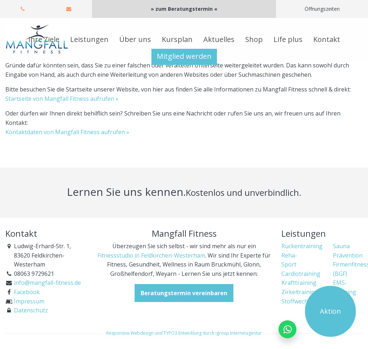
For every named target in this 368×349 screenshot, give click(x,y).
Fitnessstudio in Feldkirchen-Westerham (151, 255)
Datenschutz (31, 310)
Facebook (27, 292)
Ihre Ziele (43, 39)
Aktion (330, 311)
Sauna (341, 246)
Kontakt (326, 39)
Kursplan (177, 39)
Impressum (29, 301)
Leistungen (89, 39)
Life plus (287, 39)
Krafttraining (298, 283)
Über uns (135, 39)
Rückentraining (302, 246)
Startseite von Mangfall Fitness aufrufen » (61, 99)
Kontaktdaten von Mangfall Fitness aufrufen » (67, 132)
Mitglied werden (184, 56)
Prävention (348, 255)
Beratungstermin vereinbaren (184, 293)
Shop (254, 39)
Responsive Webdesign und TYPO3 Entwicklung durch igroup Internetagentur (184, 333)
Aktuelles (218, 39)
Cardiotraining (300, 274)
